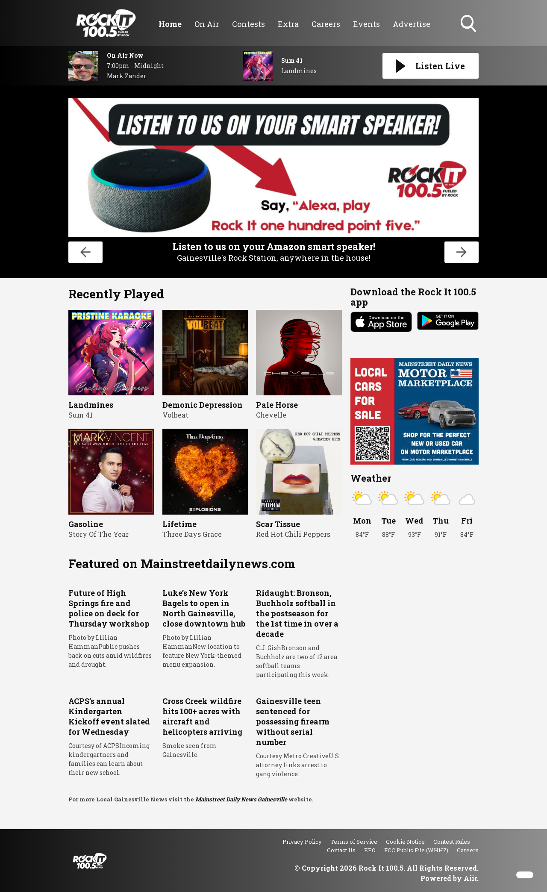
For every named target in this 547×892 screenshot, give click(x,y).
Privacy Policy (302, 841)
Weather (370, 478)
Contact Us (341, 850)
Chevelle (271, 414)
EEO (370, 850)
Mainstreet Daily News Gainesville (241, 799)
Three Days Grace (192, 534)
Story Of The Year (98, 534)
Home (170, 24)
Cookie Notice (405, 841)
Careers (326, 24)
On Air (206, 24)
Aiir (470, 878)
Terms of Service (353, 841)
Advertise (411, 24)
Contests (248, 24)
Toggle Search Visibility (469, 24)
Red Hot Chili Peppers (293, 534)
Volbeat (175, 414)
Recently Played (116, 294)
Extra (288, 24)
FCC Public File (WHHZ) (416, 850)
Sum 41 (80, 414)
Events (366, 24)
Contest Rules (451, 841)
